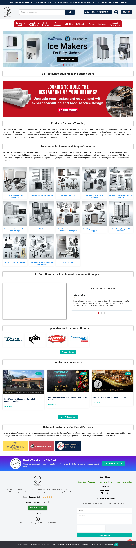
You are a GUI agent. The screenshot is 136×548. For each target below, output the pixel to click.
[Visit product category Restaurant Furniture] (68, 182)
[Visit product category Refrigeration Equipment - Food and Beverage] (15, 217)
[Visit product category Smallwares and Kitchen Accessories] (15, 183)
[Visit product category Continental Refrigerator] (79, 339)
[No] (132, 544)
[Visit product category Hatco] (57, 339)
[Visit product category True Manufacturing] (13, 339)
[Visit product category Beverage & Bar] (68, 249)
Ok (116, 544)
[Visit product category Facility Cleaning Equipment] (15, 249)
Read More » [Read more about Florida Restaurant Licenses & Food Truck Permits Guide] (52, 404)
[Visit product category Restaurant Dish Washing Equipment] (94, 183)
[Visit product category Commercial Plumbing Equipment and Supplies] (41, 250)
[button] (63, 65)
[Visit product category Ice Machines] (41, 216)
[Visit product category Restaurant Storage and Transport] (41, 182)
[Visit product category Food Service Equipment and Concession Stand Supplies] (68, 217)
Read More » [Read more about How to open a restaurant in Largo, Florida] (97, 402)
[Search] (70, 12)
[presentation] (91, 528)
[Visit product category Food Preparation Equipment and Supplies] (94, 217)
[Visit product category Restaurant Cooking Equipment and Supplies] (121, 183)
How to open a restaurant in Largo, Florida (109, 397)
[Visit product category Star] (35, 339)
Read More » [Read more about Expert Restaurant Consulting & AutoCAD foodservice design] (8, 406)
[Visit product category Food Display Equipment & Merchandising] (121, 217)
